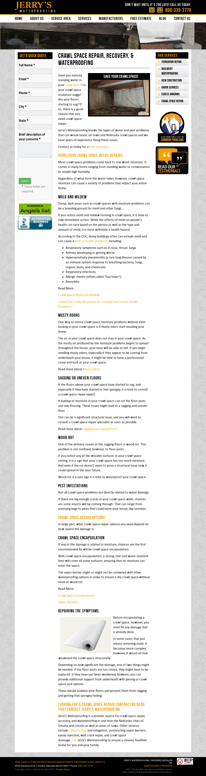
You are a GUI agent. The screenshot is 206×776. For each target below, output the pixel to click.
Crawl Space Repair (172, 101)
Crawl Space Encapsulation (76, 595)
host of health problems (91, 241)
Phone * (24, 93)
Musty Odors (91, 369)
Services (84, 18)
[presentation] (47, 167)
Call (74, 740)
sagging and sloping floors (100, 429)
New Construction (172, 80)
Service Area (61, 18)
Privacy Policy (63, 769)
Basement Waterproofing (170, 71)
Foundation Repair (171, 62)
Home (19, 18)
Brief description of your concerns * (32, 136)
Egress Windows (171, 94)
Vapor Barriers (68, 602)
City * (22, 107)
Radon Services (170, 87)
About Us (37, 18)
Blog (162, 18)
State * (23, 121)
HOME (17, 762)
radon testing (78, 730)
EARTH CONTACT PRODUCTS (158, 765)
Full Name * (27, 65)
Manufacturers (111, 18)
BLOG (90, 762)
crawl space (73, 85)
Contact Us (182, 18)
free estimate (98, 147)
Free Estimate (141, 18)
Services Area (39, 762)
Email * (24, 79)
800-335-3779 (178, 10)
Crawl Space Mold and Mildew (78, 295)
